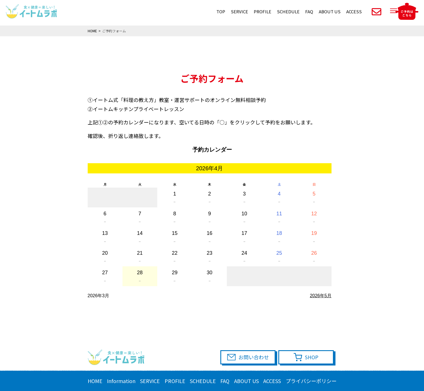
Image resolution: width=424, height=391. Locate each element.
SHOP (312, 357)
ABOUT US (330, 11)
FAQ (309, 11)
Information (121, 380)
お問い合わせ (256, 357)
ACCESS (354, 11)
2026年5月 (321, 295)
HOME (95, 380)
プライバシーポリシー (311, 380)
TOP (220, 11)
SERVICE (239, 11)
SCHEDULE (288, 11)
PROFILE (262, 11)
